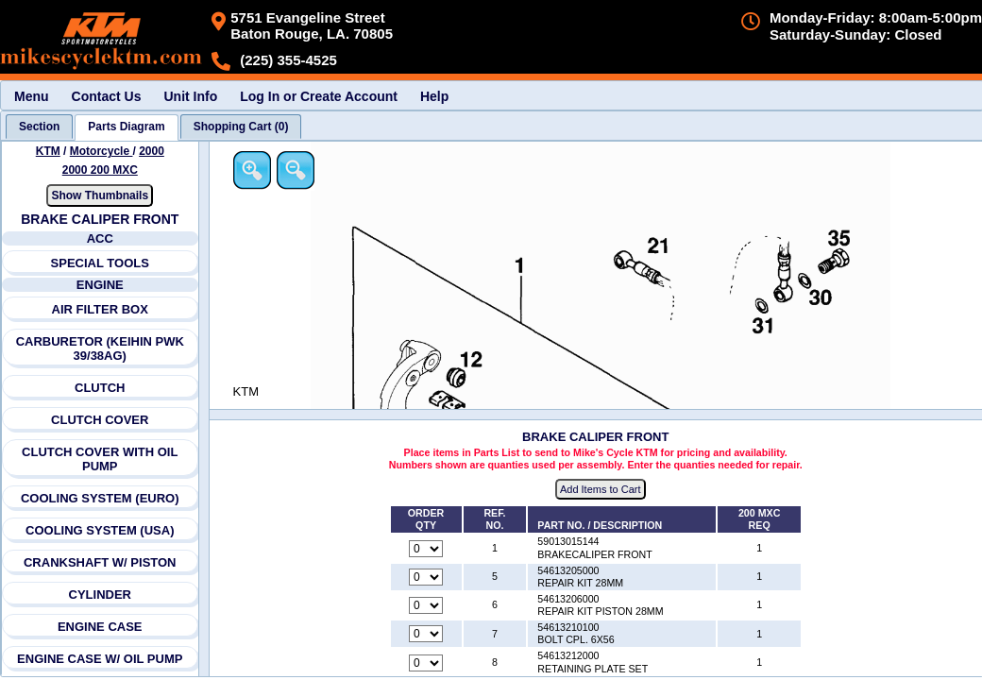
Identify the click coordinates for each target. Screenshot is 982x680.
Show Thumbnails (100, 195)
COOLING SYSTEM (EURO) (100, 498)
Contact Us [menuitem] (107, 96)
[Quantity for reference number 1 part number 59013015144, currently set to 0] (427, 548)
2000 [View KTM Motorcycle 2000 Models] (151, 151)
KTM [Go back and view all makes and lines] (48, 151)
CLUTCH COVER (99, 420)
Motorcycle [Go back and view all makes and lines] (101, 151)
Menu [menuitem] (31, 96)
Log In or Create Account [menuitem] (319, 96)
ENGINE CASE (100, 627)
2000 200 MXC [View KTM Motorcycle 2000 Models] (100, 170)
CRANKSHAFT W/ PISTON (100, 562)
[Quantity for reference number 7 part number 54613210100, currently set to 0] (427, 634)
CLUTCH (100, 388)
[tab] (39, 126)
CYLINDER (100, 594)
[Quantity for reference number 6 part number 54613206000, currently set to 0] (427, 606)
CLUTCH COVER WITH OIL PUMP (100, 459)
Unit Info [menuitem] (190, 96)
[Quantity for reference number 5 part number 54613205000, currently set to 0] (427, 577)
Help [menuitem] (434, 96)
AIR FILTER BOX (100, 309)
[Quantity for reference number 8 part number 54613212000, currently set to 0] (427, 663)
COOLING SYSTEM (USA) (99, 530)
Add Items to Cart (601, 490)
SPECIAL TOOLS (100, 263)
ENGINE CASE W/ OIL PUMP (99, 659)
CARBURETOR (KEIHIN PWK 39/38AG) (100, 348)
